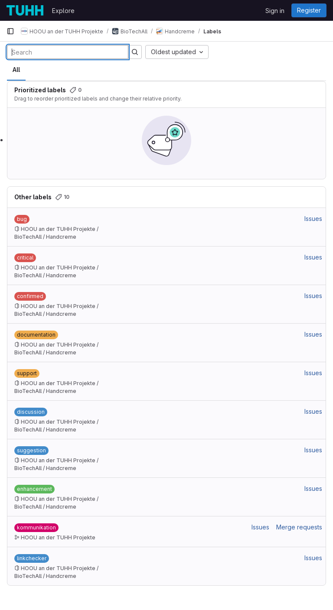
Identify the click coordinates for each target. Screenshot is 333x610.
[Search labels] (67, 52)
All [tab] (16, 69)
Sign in (274, 10)
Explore (63, 10)
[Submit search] (135, 52)
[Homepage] (25, 10)
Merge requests (299, 527)
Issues (313, 218)
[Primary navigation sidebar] (10, 31)
